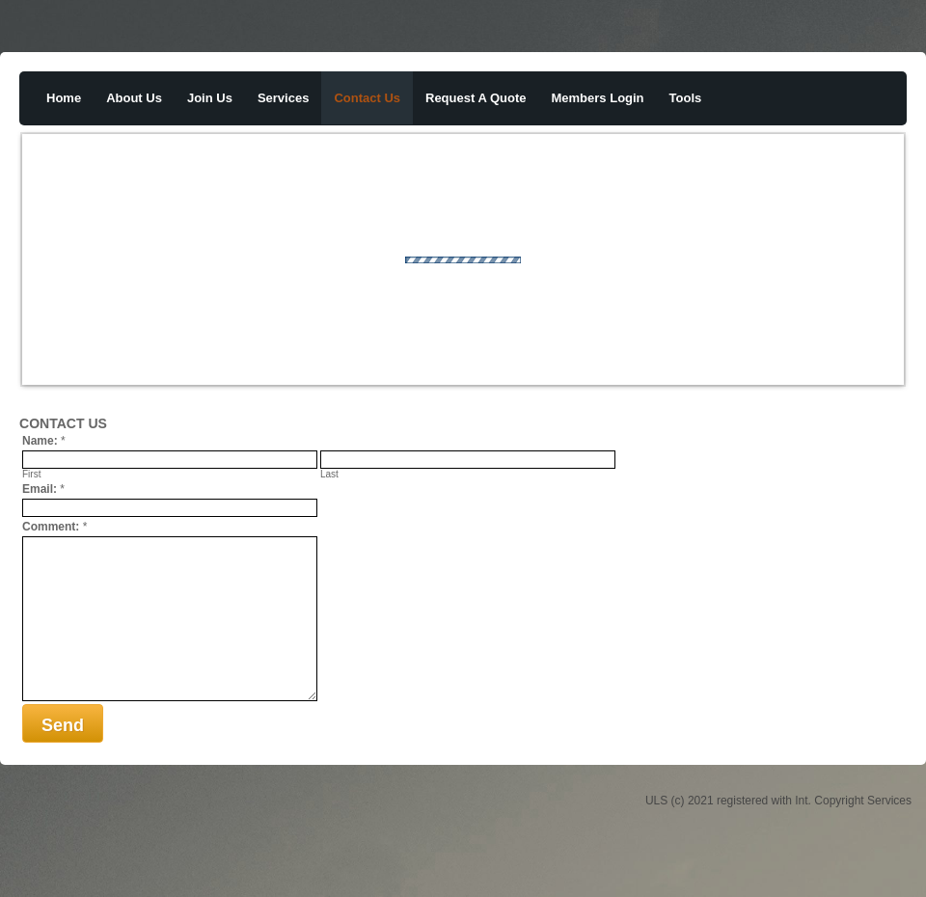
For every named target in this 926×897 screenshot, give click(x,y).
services (284, 98)
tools (685, 98)
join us (209, 98)
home (63, 98)
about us (134, 98)
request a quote (476, 98)
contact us (367, 98)
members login (598, 98)
